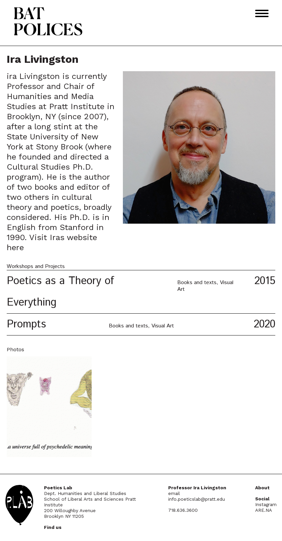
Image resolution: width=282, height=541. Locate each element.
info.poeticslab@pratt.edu (196, 499)
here (15, 247)
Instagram (266, 504)
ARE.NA (263, 510)
